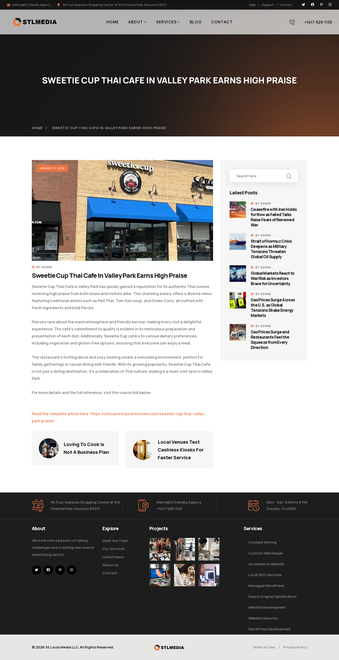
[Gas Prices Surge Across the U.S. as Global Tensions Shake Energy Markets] (238, 300)
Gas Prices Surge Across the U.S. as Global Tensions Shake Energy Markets (273, 307)
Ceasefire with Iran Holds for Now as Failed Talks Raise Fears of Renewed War (274, 217)
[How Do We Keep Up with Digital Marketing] (159, 584)
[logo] (169, 647)
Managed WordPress (266, 585)
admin (46, 267)
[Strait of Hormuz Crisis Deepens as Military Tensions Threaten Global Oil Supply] (238, 241)
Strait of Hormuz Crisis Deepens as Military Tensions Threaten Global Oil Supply (271, 249)
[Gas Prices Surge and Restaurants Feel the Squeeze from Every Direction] (238, 332)
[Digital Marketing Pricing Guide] (208, 553)
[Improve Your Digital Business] (159, 549)
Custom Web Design (265, 553)
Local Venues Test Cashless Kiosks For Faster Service (181, 449)
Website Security (263, 618)
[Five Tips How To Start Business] (184, 549)
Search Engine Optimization (272, 596)
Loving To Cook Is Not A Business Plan (86, 448)
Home (37, 128)
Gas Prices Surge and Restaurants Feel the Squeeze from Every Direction (270, 339)
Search (289, 175)
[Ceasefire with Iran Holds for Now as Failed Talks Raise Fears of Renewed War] (238, 209)
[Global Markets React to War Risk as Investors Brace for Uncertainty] (238, 273)
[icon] (303, 5)
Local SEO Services (264, 574)
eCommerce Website (266, 564)
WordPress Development (269, 629)
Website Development (267, 607)
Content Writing (262, 542)
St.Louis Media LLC (61, 647)
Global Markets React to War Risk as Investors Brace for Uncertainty (272, 278)
